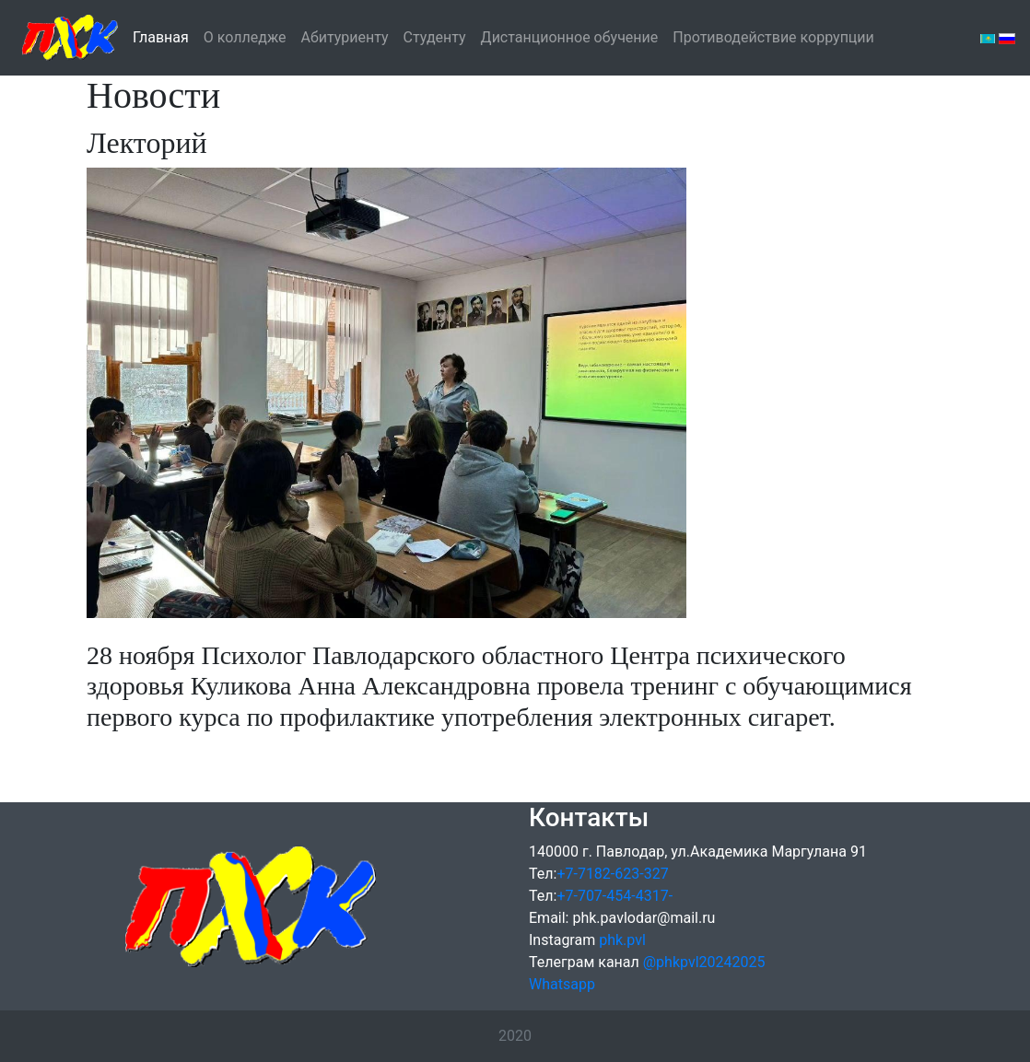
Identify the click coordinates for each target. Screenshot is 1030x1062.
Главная (161, 36)
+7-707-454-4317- (614, 895)
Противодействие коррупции (773, 36)
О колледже (245, 37)
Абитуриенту (345, 37)
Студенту (435, 37)
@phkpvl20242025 (704, 962)
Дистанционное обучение (570, 36)
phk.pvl (622, 940)
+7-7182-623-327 (612, 873)
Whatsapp (562, 984)
